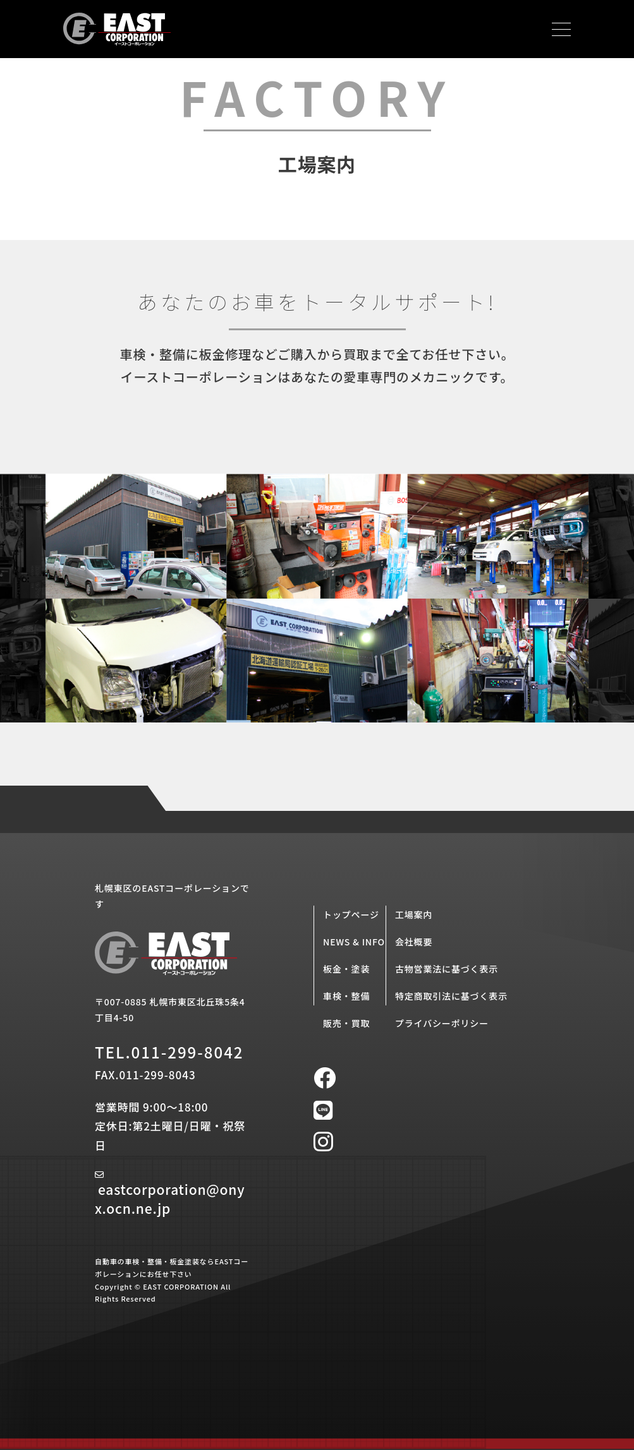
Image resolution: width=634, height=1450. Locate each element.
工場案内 (413, 914)
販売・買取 (346, 1023)
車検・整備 (346, 996)
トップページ (351, 914)
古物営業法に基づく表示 (446, 968)
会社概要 (413, 941)
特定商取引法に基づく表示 (451, 996)
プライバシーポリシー (442, 1023)
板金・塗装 (346, 968)
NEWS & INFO (354, 941)
